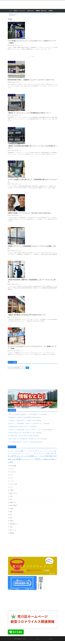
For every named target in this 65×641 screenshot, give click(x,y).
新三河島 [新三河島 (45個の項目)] (42, 456)
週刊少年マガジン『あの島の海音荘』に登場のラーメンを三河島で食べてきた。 (25, 423)
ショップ (12, 481)
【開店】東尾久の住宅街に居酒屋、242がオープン (19, 426)
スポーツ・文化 (11, 22)
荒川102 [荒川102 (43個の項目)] (25, 459)
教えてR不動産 (13, 505)
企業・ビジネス (13, 493)
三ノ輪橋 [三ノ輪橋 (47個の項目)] (51, 453)
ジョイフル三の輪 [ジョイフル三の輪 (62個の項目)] (51, 451)
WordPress (51, 638)
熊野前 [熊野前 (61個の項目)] (14, 459)
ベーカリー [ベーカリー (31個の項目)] (32, 453)
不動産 (11, 490)
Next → (33, 56)
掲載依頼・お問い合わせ (41, 10)
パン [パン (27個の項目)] (24, 453)
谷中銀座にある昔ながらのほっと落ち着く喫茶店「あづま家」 (21, 432)
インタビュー (13, 471)
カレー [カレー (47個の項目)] (41, 451)
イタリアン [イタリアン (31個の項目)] (25, 451)
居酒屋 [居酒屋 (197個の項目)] (31, 456)
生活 (9, 195)
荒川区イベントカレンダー (19, 10)
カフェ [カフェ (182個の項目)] (37, 451)
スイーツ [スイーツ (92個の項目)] (10, 453)
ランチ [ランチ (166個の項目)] (36, 453)
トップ (10, 10)
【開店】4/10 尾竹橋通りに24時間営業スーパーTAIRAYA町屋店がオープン (24, 414)
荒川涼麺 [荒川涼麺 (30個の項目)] (42, 459)
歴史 (11, 511)
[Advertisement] (32, 379)
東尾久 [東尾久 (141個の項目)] (51, 456)
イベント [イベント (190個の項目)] (31, 451)
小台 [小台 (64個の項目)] (25, 456)
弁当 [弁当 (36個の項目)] (35, 456)
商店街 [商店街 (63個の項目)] (18, 456)
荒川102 (12, 520)
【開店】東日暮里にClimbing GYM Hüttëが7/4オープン (27, 315)
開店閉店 (12, 533)
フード (11, 487)
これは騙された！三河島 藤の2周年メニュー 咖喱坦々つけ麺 (21, 420)
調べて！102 (13, 529)
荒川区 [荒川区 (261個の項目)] (37, 459)
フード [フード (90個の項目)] (27, 453)
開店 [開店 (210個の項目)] (11, 462)
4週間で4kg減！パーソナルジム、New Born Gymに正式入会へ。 (30, 213)
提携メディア (13, 502)
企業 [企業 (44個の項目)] (10, 456)
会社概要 (50, 10)
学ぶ (11, 499)
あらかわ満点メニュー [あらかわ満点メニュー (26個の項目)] (11, 451)
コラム (11, 478)
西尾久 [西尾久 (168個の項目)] (46, 459)
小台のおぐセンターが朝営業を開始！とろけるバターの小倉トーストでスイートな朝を (27, 429)
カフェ (9, 328)
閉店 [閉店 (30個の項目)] (8, 462)
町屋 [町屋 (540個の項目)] (19, 459)
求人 (11, 514)
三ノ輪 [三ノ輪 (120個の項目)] (47, 453)
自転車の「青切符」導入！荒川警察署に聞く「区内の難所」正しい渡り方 (24, 438)
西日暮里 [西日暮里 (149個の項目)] (52, 459)
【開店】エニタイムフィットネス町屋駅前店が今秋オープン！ (29, 113)
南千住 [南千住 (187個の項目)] (14, 456)
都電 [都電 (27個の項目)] (56, 459)
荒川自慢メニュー (14, 523)
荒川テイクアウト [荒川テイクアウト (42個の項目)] (31, 459)
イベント (12, 468)
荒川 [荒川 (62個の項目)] (22, 459)
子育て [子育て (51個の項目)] (21, 456)
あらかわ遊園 (13, 465)
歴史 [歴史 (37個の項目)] (12, 459)
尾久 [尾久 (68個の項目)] (27, 456)
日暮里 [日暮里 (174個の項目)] (46, 456)
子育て (11, 496)
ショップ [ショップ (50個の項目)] (45, 451)
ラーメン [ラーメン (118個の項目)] (41, 453)
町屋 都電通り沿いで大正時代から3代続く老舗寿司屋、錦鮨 (21, 417)
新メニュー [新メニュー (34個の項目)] (38, 456)
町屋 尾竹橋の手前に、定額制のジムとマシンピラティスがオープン (31, 80)
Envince (37, 638)
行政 (11, 526)
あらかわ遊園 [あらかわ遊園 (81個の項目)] (19, 451)
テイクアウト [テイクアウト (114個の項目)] (17, 453)
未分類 (11, 508)
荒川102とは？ (30, 10)
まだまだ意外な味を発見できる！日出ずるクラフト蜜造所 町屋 (22, 441)
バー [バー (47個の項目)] (22, 453)
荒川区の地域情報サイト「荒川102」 (20, 638)
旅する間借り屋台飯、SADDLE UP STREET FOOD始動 (20, 435)
